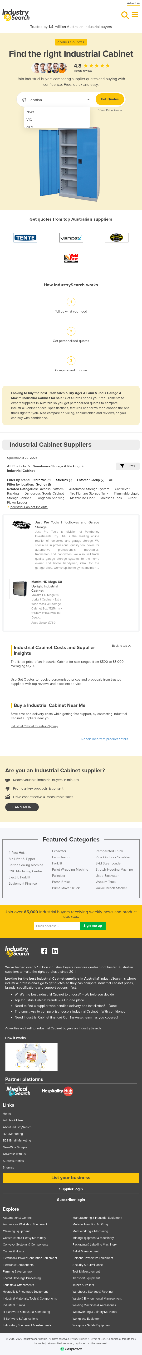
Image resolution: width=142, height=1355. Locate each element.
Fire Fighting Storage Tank (88, 493)
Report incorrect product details (104, 739)
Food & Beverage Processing (22, 1278)
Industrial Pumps (14, 1305)
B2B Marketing (13, 1134)
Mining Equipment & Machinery (93, 1238)
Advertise (133, 3)
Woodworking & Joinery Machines (95, 1312)
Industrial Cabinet (21, 471)
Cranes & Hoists (13, 1251)
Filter (127, 466)
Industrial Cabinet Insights (29, 507)
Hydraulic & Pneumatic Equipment (25, 1292)
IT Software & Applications (20, 1319)
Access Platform (52, 489)
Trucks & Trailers (83, 1285)
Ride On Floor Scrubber (113, 857)
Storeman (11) (42, 480)
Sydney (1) (43, 484)
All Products (16, 466)
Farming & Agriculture (17, 1271)
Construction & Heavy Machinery (24, 1238)
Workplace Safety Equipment (92, 1325)
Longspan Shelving (50, 498)
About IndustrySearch (17, 1127)
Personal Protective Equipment (93, 1258)
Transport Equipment (86, 1278)
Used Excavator (107, 876)
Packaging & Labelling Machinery (95, 1244)
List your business (70, 1178)
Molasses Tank (111, 498)
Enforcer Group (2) (90, 480)
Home (7, 1114)
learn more (22, 807)
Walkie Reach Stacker (111, 888)
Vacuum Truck (106, 882)
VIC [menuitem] (29, 120)
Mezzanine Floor (82, 498)
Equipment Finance (23, 884)
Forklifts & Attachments (18, 1285)
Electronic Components (18, 1265)
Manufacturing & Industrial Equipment (97, 1218)
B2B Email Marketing (17, 1140)
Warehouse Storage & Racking (56, 466)
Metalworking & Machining (90, 1231)
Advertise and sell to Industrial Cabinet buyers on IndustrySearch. (53, 1028)
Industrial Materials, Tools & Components (30, 1298)
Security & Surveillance (88, 1265)
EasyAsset (76, 1017)
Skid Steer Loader (109, 863)
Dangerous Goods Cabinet (44, 493)
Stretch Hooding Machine (114, 870)
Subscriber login (71, 1199)
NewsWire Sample (15, 1147)
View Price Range (110, 110)
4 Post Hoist (17, 853)
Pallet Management (86, 1251)
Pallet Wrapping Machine (70, 870)
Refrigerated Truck (109, 851)
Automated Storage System (89, 489)
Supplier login (71, 1189)
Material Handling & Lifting (90, 1224)
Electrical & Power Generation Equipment (30, 1258)
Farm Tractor (61, 857)
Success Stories (13, 1161)
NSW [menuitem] (30, 112)
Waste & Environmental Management (97, 1298)
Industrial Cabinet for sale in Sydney (34, 726)
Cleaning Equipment (16, 1231)
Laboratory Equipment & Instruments (27, 1325)
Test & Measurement (86, 1271)
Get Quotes (110, 99)
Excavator (59, 851)
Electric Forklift (19, 877)
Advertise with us (14, 1154)
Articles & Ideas (13, 1120)
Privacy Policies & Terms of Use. (88, 1339)
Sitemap (8, 1167)
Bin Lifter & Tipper (22, 859)
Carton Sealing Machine (26, 865)
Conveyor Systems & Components (25, 1244)
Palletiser (58, 876)
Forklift (57, 863)
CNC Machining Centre (25, 871)
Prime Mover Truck (66, 888)
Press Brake (61, 882)
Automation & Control (17, 1218)
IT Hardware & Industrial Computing (26, 1312)
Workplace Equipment (87, 1319)
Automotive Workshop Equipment (25, 1224)
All (111, 480)
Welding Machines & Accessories (94, 1305)
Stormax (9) (64, 480)
